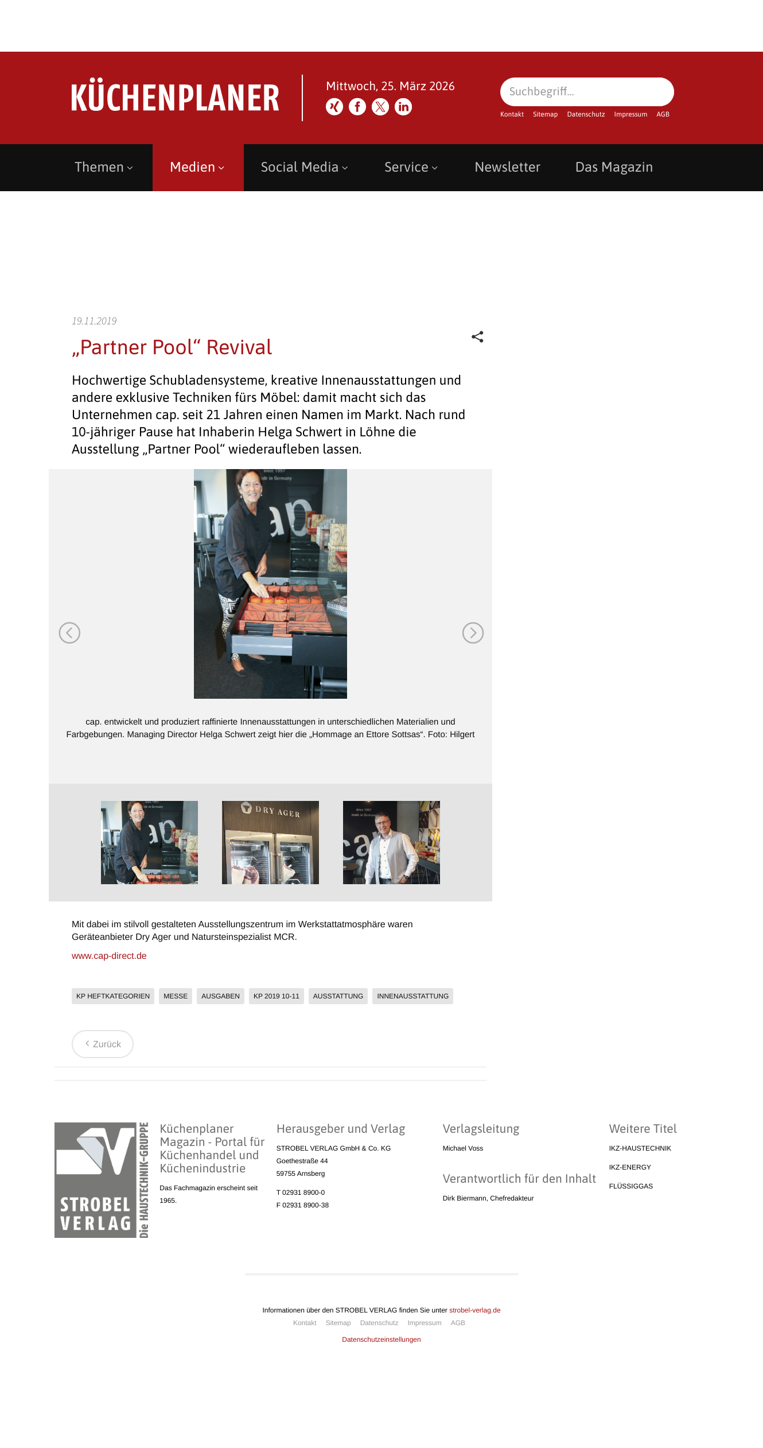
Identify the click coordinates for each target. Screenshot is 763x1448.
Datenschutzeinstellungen (381, 1339)
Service (412, 167)
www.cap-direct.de (109, 956)
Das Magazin (614, 167)
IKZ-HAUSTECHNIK (640, 1148)
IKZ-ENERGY (630, 1167)
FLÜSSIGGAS (631, 1186)
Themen (105, 167)
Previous (68, 632)
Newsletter (507, 167)
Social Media (306, 167)
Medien (198, 167)
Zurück (101, 1045)
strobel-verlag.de (474, 1310)
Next (472, 632)
